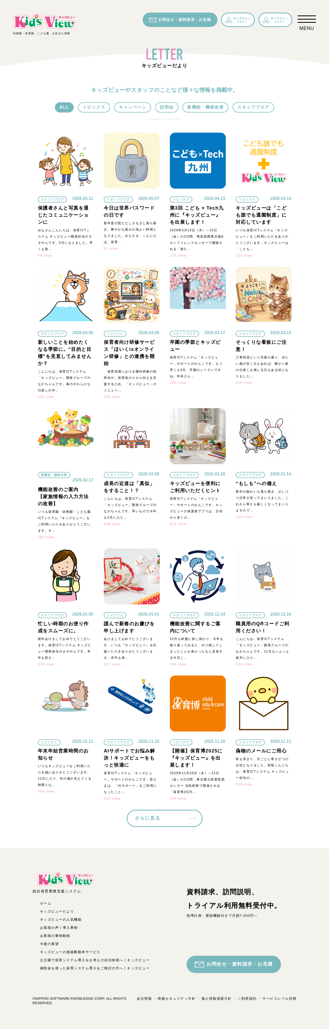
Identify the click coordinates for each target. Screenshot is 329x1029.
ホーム (45, 903)
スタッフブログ (253, 107)
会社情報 (144, 998)
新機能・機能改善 (205, 107)
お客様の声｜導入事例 (59, 928)
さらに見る (147, 818)
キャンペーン (132, 107)
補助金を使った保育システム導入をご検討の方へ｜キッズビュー (95, 968)
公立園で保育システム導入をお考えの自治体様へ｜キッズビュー (95, 960)
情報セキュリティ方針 (176, 998)
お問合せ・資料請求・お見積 (180, 20)
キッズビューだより (57, 911)
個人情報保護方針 (216, 998)
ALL (64, 107)
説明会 (167, 107)
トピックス (94, 107)
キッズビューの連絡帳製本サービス (70, 952)
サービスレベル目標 (279, 998)
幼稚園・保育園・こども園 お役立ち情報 (44, 24)
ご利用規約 (247, 998)
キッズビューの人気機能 (61, 919)
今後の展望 (49, 944)
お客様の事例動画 (55, 936)
